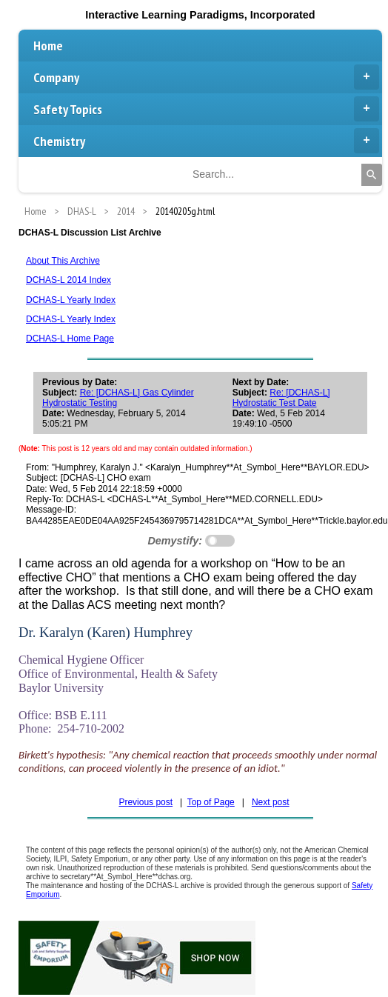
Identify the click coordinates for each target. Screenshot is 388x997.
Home (48, 45)
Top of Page (211, 802)
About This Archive (63, 261)
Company (206, 77)
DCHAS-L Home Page (70, 338)
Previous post (145, 802)
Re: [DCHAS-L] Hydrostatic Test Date (281, 397)
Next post (271, 802)
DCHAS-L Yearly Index (71, 300)
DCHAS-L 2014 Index (68, 280)
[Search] (371, 175)
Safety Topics (206, 108)
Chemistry (206, 140)
